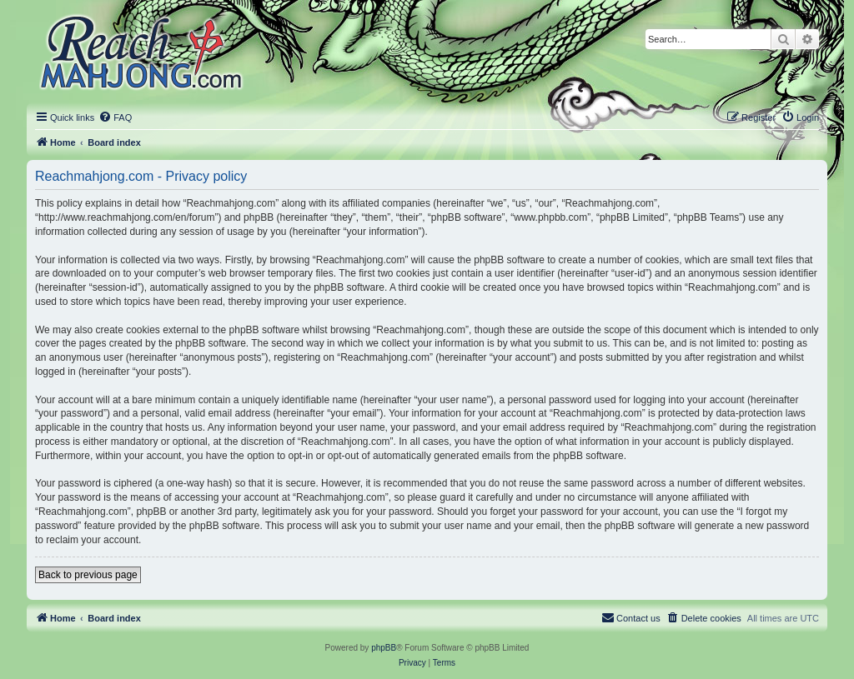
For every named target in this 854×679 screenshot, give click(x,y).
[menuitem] (115, 117)
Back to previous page (88, 575)
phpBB (383, 647)
